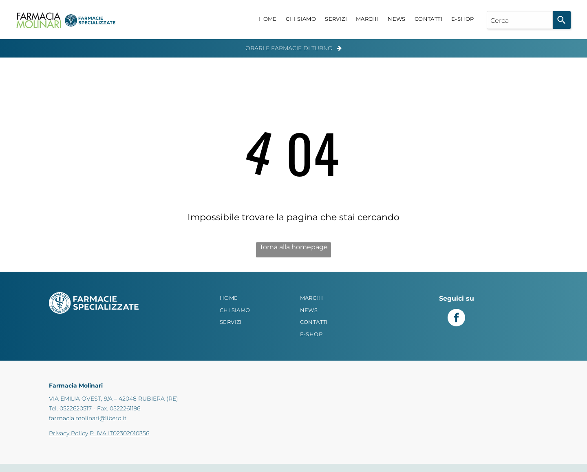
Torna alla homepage (294, 247)
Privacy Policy (68, 433)
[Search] (562, 20)
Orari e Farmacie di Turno (289, 48)
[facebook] (456, 318)
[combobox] (520, 20)
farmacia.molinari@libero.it (88, 418)
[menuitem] (267, 19)
